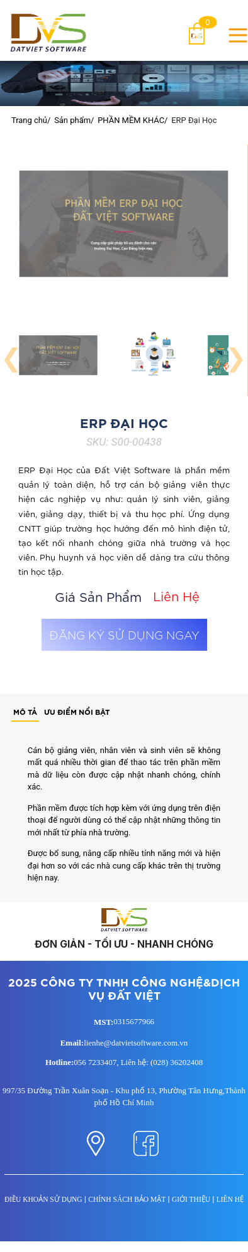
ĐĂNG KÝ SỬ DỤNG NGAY (124, 635)
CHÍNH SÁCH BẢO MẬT (127, 1199)
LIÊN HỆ (230, 1199)
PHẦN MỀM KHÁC (131, 120)
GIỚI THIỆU (191, 1199)
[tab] (25, 712)
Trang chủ (29, 120)
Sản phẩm (72, 120)
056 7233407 (95, 1062)
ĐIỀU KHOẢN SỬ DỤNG (43, 1199)
